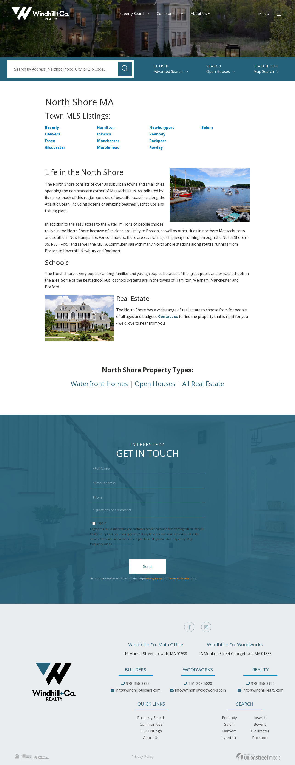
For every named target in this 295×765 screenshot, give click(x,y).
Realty (260, 669)
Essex (50, 140)
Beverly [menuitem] (260, 724)
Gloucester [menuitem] (260, 731)
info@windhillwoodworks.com (200, 690)
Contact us (168, 316)
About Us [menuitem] (199, 13)
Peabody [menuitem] (229, 717)
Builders (135, 669)
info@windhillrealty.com (262, 690)
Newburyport (161, 127)
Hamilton (106, 127)
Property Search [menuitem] (131, 13)
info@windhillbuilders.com (137, 690)
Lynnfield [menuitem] (229, 737)
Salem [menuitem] (229, 724)
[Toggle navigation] (271, 13)
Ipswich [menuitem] (260, 717)
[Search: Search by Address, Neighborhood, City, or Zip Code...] (70, 69)
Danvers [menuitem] (229, 731)
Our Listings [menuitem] (151, 731)
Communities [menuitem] (168, 13)
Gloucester (55, 147)
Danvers (52, 134)
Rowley (156, 147)
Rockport (157, 140)
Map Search (263, 71)
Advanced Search (168, 71)
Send (147, 566)
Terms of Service (179, 578)
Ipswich (104, 134)
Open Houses (218, 71)
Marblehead (108, 147)
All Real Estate (203, 383)
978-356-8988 (138, 683)
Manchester (108, 140)
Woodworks (198, 669)
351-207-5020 (200, 683)
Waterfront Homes (99, 383)
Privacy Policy (123, 544)
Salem (207, 127)
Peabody (157, 134)
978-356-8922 (263, 683)
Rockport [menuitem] (260, 737)
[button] (125, 69)
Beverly (52, 127)
